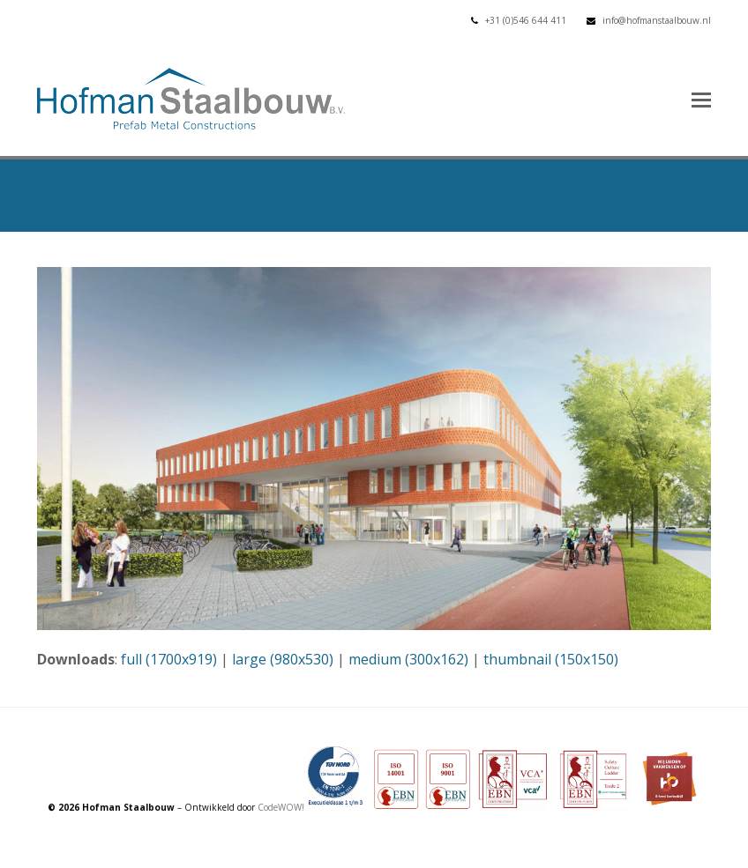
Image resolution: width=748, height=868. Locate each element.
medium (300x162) (408, 659)
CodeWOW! (281, 807)
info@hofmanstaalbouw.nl (656, 20)
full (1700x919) (169, 659)
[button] (701, 98)
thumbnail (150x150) (550, 659)
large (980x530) (282, 659)
